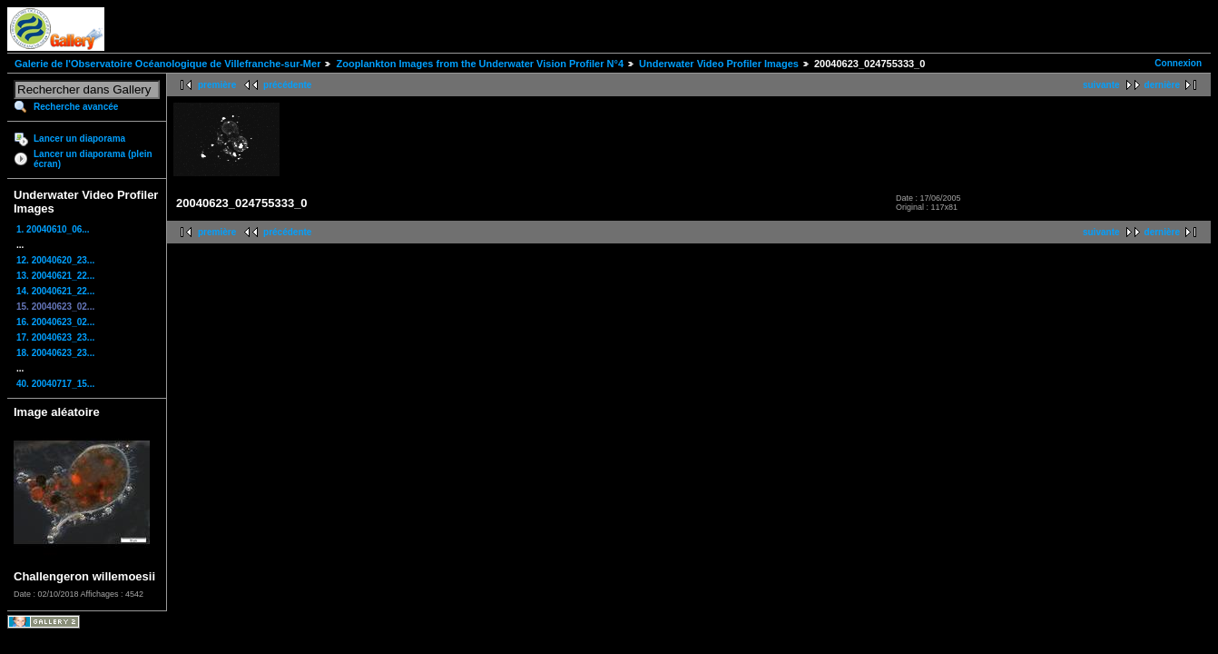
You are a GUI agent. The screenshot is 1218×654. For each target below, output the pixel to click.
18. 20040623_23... (55, 353)
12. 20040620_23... (55, 260)
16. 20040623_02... (55, 322)
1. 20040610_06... (53, 229)
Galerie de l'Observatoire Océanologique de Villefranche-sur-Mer (167, 63)
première (217, 85)
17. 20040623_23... (55, 337)
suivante (1101, 85)
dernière (1162, 85)
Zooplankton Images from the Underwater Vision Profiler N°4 (480, 63)
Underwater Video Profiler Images (719, 63)
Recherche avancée (76, 107)
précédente (287, 85)
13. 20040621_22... (55, 276)
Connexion (1178, 63)
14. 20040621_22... (55, 291)
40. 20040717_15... (55, 384)
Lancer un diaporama (79, 139)
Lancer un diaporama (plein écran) (93, 159)
